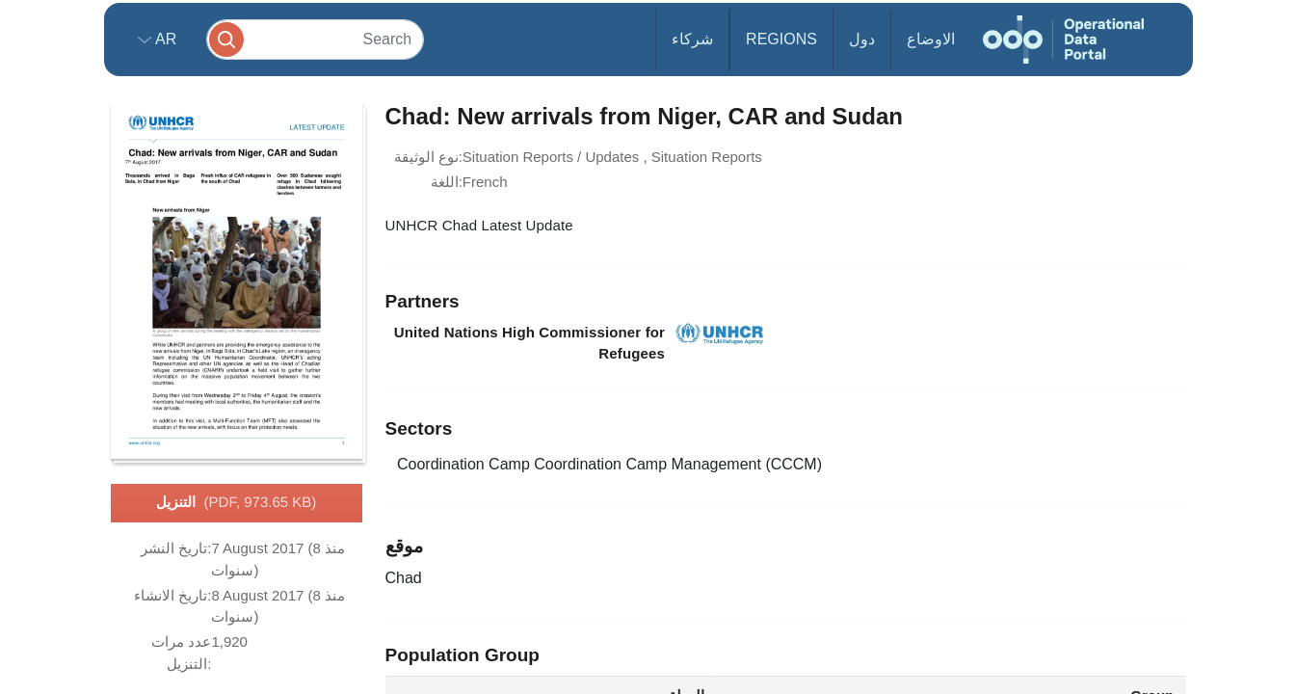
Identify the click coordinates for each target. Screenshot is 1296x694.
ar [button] (164, 39)
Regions (781, 39)
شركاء (692, 39)
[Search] (315, 39)
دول (862, 39)
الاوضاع (931, 39)
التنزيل (236, 503)
